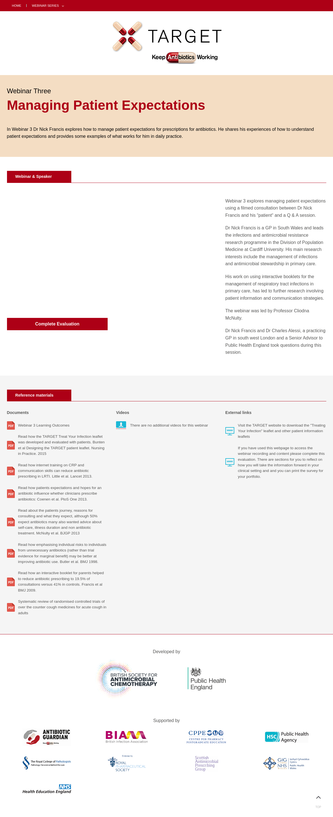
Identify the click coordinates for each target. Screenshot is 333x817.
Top (318, 800)
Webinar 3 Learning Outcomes (44, 425)
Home (17, 5)
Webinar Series (45, 5)
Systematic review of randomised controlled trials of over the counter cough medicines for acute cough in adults (62, 607)
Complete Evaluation (57, 324)
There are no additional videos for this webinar (169, 425)
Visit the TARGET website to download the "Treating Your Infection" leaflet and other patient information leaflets (281, 431)
